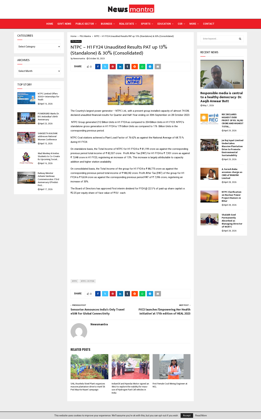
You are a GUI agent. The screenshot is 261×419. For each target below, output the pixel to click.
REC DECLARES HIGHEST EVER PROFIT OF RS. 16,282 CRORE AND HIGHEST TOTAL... (233, 120)
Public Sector (85, 23)
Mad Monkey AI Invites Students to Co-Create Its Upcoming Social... (49, 156)
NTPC (74, 281)
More (192, 23)
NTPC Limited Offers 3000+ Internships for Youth (48, 97)
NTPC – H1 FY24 (87, 281)
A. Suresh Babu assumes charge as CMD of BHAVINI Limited (232, 173)
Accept (187, 415)
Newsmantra (79, 58)
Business (106, 23)
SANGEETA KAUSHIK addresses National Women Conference (48, 136)
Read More (201, 415)
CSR (180, 23)
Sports (145, 23)
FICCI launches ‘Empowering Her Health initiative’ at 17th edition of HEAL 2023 (164, 311)
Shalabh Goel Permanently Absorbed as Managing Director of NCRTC (232, 221)
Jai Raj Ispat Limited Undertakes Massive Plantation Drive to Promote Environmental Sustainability (232, 147)
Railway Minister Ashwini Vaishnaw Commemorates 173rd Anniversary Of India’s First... (48, 179)
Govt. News (64, 23)
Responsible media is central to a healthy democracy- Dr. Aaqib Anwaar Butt (221, 97)
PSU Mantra (76, 41)
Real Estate (126, 23)
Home (49, 23)
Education (164, 23)
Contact (208, 23)
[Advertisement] (130, 234)
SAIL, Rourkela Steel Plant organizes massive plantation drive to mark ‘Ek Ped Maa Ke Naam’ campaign (88, 387)
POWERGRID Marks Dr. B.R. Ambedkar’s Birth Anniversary (48, 116)
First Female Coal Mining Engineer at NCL (170, 385)
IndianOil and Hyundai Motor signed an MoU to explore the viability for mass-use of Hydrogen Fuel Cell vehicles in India (130, 388)
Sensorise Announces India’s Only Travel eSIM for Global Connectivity (98, 311)
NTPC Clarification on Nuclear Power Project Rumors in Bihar (231, 196)
